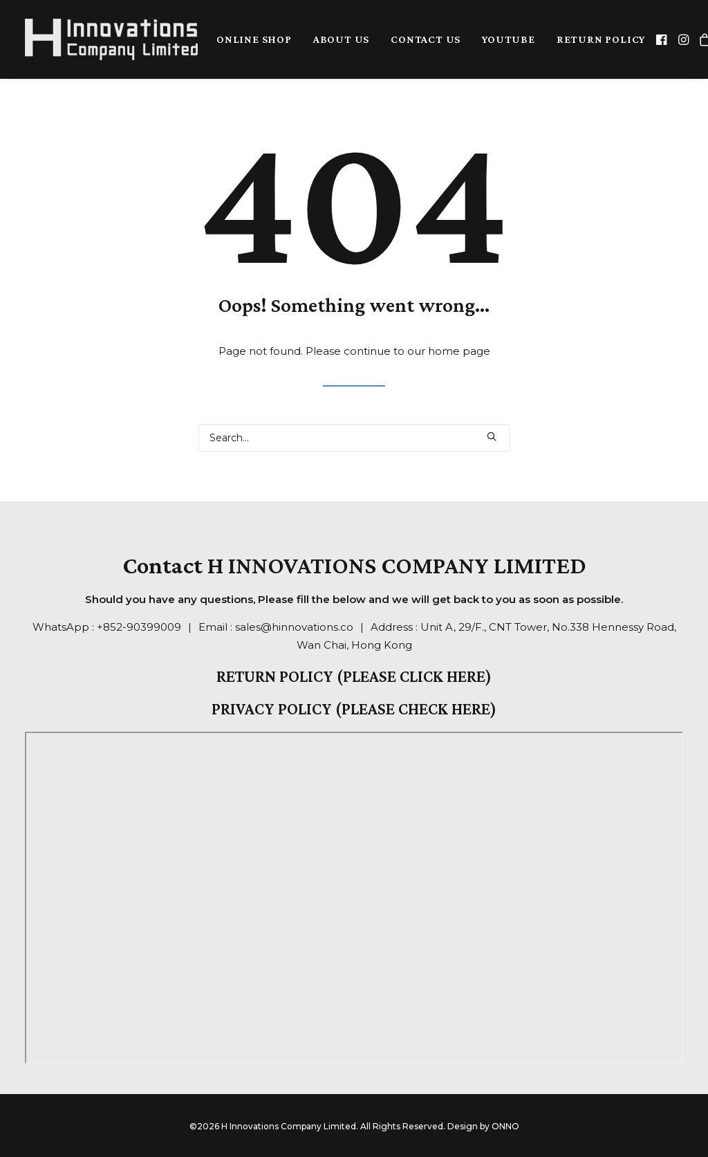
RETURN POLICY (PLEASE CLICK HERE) (354, 676)
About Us (341, 39)
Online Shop (254, 39)
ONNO (505, 1126)
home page (459, 351)
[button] (662, 39)
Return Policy (601, 39)
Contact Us (425, 39)
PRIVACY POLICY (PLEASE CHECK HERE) (354, 708)
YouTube (508, 39)
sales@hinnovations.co (294, 626)
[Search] (354, 438)
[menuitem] (254, 39)
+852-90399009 (139, 626)
